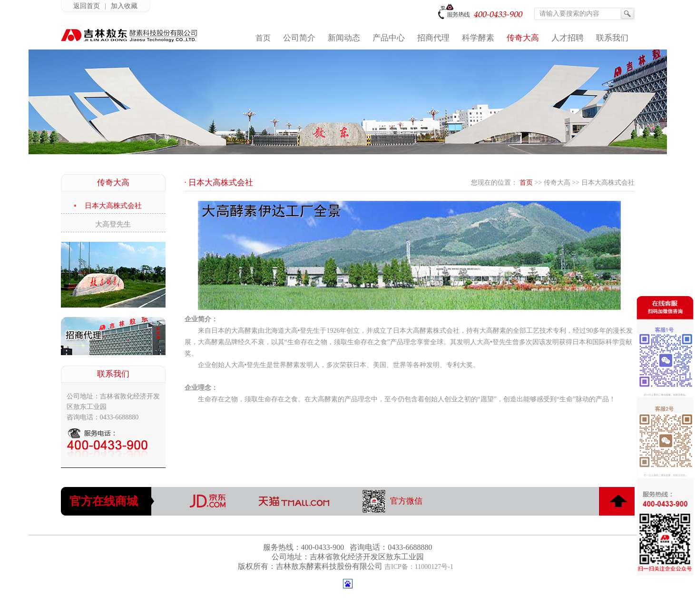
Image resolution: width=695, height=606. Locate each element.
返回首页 (86, 6)
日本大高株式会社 (113, 205)
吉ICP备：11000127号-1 (418, 566)
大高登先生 (113, 224)
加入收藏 (124, 6)
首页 (526, 182)
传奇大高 (557, 182)
